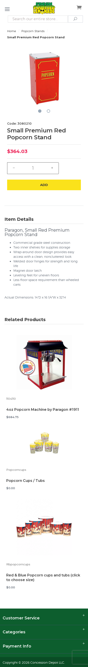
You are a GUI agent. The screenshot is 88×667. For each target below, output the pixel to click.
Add (44, 185)
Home (11, 31)
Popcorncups (16, 469)
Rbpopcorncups (18, 564)
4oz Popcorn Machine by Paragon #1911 (42, 409)
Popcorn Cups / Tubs (25, 481)
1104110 (11, 398)
